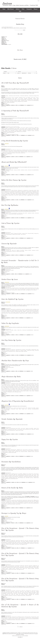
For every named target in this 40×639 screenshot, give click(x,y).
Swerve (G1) (36, 543)
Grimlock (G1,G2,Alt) (4, 474)
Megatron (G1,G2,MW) (28, 98)
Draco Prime (33, 97)
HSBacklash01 (22, 162)
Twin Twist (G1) (23, 234)
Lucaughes (9, 44)
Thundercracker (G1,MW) (5, 101)
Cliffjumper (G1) (8, 310)
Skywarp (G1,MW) (17, 100)
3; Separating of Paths (8, 111)
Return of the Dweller (8, 488)
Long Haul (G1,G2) (16, 150)
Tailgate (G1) (3, 544)
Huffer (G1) (34, 385)
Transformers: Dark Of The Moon (14, 95)
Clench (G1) (26, 565)
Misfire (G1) (23, 192)
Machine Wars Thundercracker (11, 361)
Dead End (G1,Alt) (14, 191)
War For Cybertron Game (15, 126)
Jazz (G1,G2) (20, 98)
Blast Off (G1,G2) (14, 190)
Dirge (27, 361)
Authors (18, 9)
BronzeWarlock (29, 401)
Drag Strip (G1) (23, 191)
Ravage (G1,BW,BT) (21, 193)
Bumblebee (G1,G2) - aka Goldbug (24, 97)
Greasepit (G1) (34, 191)
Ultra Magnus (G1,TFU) (13, 101)
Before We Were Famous (9, 180)
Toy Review (6, 368)
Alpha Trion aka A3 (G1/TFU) (10, 565)
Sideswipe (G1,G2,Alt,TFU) (9, 100)
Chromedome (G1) (19, 349)
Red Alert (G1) (36, 388)
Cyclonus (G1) (3, 501)
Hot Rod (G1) (36, 540)
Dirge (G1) (18, 191)
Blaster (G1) (21, 383)
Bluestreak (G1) (13, 309)
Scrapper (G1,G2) (11, 151)
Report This (3, 106)
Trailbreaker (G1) (30, 313)
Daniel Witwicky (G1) (15, 310)
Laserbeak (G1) (11, 192)
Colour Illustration (6, 271)
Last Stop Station (7, 340)
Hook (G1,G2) (5, 150)
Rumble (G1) (36, 150)
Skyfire (15, 330)
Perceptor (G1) (35, 502)
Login (38, 0)
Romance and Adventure (10, 102)
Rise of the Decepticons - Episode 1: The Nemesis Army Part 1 (20, 529)
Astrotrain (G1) (8, 190)
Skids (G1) (3, 543)
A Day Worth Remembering (10, 141)
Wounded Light (6, 333)
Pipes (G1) (19, 542)
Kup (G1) (12, 233)
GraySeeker (15, 323)
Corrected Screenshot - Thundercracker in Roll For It (20, 260)
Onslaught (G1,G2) (9, 193)
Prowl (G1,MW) (36, 99)
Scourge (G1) (10, 503)
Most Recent (10, 9)
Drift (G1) (27, 127)
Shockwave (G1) (17, 451)
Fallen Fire (4, 323)
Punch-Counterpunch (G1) (27, 429)
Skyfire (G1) (19, 330)
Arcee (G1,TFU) (8, 97)
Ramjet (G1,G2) (15, 193)
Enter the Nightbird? (8, 299)
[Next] (21, 626)
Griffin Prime (36, 127)
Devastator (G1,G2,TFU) (30, 384)
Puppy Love (5, 439)
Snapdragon (24, 130)
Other (5, 235)
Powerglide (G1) (6, 388)
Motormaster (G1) (35, 192)
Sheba (6, 262)
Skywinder (13, 244)
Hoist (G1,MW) (28, 349)
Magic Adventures (7, 377)
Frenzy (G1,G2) (28, 191)
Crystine (25, 141)
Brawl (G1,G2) (25, 500)
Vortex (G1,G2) (18, 152)
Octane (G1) (3, 193)
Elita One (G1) (31, 127)
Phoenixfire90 (24, 83)
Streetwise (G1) (14, 289)
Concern (4, 244)
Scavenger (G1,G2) (4, 151)
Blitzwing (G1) (20, 190)
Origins (7, 95)
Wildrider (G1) (23, 152)
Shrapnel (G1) (13, 194)
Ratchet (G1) (7, 130)
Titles (23, 9)
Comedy (5, 171)
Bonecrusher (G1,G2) (32, 190)
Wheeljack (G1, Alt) (20, 101)
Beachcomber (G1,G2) (14, 383)
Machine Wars (8, 366)
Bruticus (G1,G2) (30, 500)
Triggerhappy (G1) (30, 195)
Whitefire (25, 101)
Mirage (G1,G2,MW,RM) (18, 311)
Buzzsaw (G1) (17, 384)
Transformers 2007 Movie (24, 95)
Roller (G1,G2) (11, 476)
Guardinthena (16, 462)
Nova (37, 349)
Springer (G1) (36, 233)
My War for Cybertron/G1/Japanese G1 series (11, 134)
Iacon (16, 279)
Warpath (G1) (5, 391)
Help (20, 11)
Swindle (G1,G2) (3, 152)
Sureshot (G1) (31, 543)
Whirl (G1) (35, 289)
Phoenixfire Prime (30, 99)
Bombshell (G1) (25, 190)
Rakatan (2, 100)
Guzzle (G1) (22, 591)
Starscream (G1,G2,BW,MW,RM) (33, 100)
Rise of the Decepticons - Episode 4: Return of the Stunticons (20, 606)
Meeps (24, 513)
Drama (5, 102)
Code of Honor (6, 223)
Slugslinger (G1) (24, 194)
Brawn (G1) (23, 309)
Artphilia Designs (19, 635)
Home (4, 9)
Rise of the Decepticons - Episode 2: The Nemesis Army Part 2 (20, 554)
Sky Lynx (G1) (14, 503)
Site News (20, 50)
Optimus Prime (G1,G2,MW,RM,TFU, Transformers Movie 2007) (17, 129)
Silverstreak (12, 130)
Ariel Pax (13, 97)
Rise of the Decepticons (8, 547)
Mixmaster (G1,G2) (31, 150)
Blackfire (16, 97)
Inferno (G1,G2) (14, 501)
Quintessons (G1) (4, 503)
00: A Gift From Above (8, 83)
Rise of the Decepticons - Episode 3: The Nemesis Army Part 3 (20, 579)
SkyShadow (14, 205)
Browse (35, 9)
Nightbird (24, 311)
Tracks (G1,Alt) (31, 390)
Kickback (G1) (10, 150)
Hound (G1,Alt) (21, 288)
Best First (4, 205)
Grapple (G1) (13, 385)
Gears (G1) (8, 385)
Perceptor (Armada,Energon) (21, 99)
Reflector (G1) (27, 193)
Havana (37, 97)
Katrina (26, 128)
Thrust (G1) (16, 195)
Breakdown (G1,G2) (7, 191)
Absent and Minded (7, 162)
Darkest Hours (6, 279)
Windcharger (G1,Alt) (17, 391)
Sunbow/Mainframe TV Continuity (9, 292)
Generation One (8, 126)
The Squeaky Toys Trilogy (8, 521)
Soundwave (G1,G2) (24, 100)
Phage (35, 475)
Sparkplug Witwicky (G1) (27, 389)
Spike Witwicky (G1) (4, 313)
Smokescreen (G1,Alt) (7, 289)
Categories (29, 9)
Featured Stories (20, 18)
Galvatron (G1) (9, 501)
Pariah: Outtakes (7, 419)
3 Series (13, 68)
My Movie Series (6, 104)
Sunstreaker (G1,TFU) (11, 351)
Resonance (5, 462)
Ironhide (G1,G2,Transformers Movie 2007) (9, 98)
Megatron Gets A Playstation (11, 401)
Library (6, 103)
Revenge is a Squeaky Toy (10, 513)
